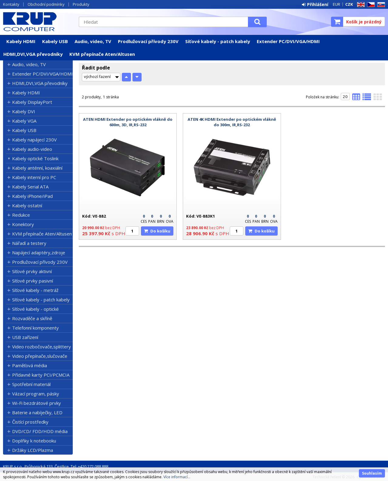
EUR (336, 4)
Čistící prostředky (30, 422)
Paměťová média (29, 365)
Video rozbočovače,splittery (41, 347)
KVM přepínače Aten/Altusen (102, 54)
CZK (349, 4)
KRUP (38, 21)
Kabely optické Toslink (35, 158)
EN (359, 4)
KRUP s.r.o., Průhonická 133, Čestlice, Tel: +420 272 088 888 (55, 466)
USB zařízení (25, 337)
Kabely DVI (23, 111)
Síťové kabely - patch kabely (217, 41)
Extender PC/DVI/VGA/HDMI (288, 41)
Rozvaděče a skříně (32, 318)
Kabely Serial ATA (30, 187)
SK (380, 4)
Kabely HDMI (20, 41)
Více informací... (176, 476)
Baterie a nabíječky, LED (37, 412)
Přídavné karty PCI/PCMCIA (40, 375)
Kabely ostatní (27, 205)
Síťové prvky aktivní (32, 271)
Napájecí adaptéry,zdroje (38, 252)
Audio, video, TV (93, 41)
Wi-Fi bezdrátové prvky (36, 403)
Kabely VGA (24, 121)
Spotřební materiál (31, 384)
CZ (369, 4)
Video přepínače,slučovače (39, 356)
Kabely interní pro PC (34, 177)
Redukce (21, 215)
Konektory (23, 224)
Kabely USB (55, 41)
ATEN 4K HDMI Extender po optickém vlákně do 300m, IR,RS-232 (232, 122)
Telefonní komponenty (35, 328)
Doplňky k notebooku (34, 441)
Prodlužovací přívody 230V (148, 41)
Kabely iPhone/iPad (32, 196)
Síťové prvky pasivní (32, 281)
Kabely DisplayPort (32, 102)
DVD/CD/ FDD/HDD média (40, 431)
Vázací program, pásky (35, 394)
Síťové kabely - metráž (35, 290)
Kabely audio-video (32, 149)
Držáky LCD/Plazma (32, 450)
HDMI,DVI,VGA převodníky (33, 54)
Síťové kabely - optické (35, 309)
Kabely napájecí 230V (34, 140)
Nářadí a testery (29, 243)
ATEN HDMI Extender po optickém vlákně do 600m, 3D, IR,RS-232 (127, 122)
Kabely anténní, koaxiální (37, 168)
